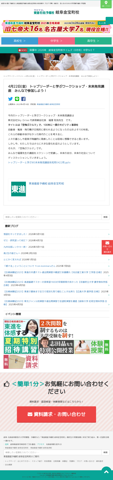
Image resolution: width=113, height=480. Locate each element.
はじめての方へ (24, 461)
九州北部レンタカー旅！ (16, 246)
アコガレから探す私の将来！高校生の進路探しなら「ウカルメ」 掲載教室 (56, 473)
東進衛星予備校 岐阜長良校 (41, 448)
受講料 (72, 461)
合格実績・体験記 (60, 461)
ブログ (79, 461)
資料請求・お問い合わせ (56, 414)
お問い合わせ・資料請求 (93, 461)
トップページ (9, 76)
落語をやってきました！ (16, 234)
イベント (19, 76)
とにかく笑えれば (12, 259)
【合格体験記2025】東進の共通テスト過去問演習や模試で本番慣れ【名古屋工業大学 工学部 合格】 (53, 272)
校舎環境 (47, 461)
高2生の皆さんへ (12, 253)
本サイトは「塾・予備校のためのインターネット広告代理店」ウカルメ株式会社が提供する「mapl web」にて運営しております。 (56, 477)
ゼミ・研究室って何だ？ (16, 240)
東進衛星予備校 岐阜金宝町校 (16, 448)
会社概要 (8, 464)
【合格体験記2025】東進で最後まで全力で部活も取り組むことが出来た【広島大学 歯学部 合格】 (52, 291)
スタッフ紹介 (37, 461)
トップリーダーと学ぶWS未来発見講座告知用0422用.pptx (39, 162)
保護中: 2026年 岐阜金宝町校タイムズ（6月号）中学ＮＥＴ (56, 50)
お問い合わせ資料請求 (107, 247)
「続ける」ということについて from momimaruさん (29, 266)
